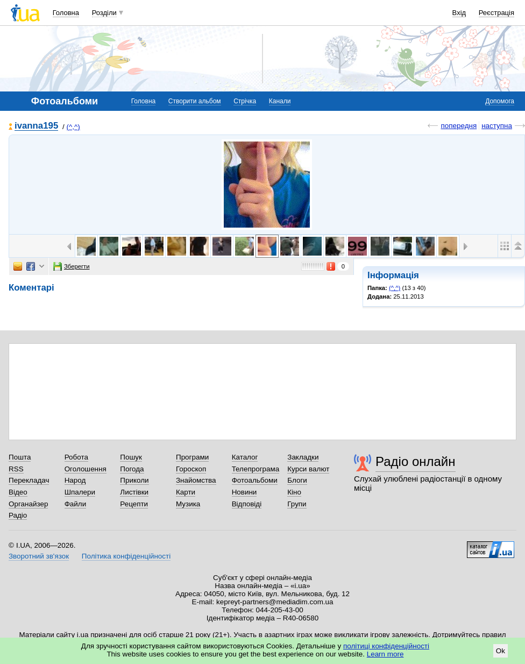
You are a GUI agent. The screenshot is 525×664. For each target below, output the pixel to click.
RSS (16, 469)
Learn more (385, 654)
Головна (66, 13)
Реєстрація (496, 13)
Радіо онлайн (415, 461)
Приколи (134, 480)
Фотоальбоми (255, 480)
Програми (192, 457)
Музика (188, 504)
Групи (296, 504)
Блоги (297, 480)
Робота (76, 457)
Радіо (18, 515)
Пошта (20, 457)
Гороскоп (191, 469)
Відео (18, 492)
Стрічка (244, 101)
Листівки (134, 492)
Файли (76, 504)
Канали (280, 101)
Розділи (104, 13)
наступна (496, 126)
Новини (244, 492)
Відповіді (247, 504)
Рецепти (134, 504)
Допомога (499, 101)
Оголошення (86, 469)
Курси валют (308, 469)
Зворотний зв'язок (39, 556)
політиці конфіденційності (386, 646)
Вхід (459, 13)
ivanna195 (36, 126)
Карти (185, 492)
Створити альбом (194, 101)
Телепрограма (256, 469)
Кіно (294, 492)
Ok (500, 651)
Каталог (245, 457)
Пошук (131, 457)
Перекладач (29, 480)
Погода (132, 469)
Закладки (302, 457)
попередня (459, 126)
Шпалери (80, 492)
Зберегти (71, 266)
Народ (75, 480)
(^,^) (73, 127)
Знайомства (196, 480)
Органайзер (28, 504)
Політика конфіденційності (126, 556)
